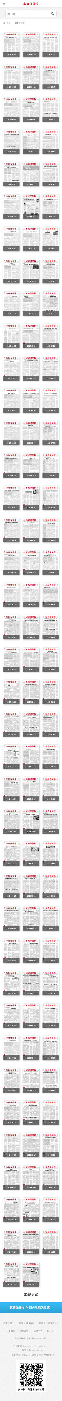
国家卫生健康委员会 (49, 1323)
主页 (8, 23)
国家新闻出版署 (26, 1323)
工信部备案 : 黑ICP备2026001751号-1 (31, 1338)
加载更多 (31, 1294)
